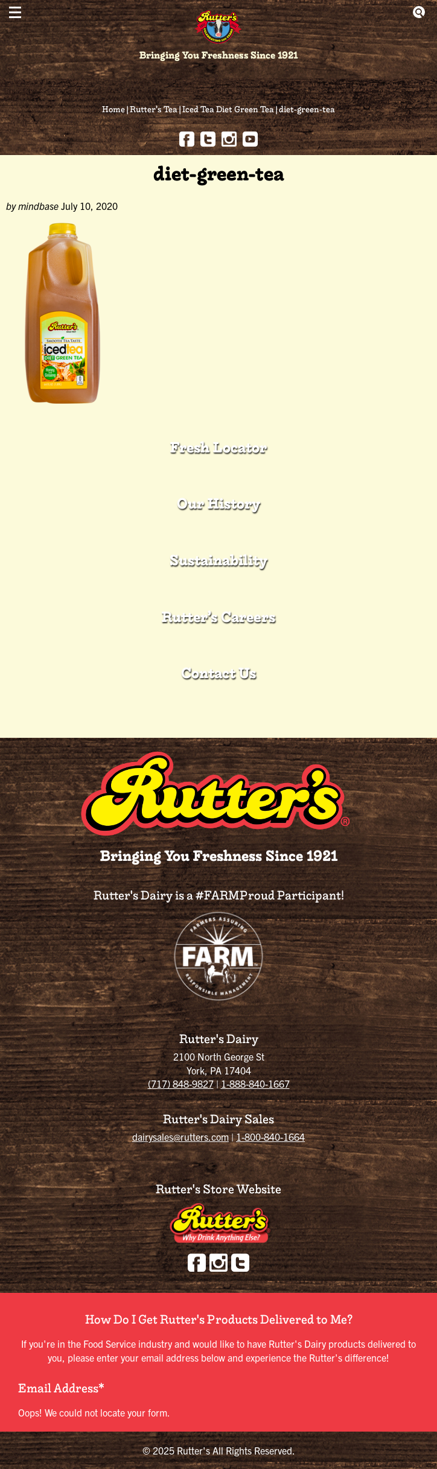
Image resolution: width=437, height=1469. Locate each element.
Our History (218, 503)
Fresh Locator (218, 447)
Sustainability (218, 560)
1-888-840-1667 (255, 1083)
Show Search (419, 12)
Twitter (207, 139)
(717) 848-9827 (181, 1083)
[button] (15, 12)
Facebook (186, 139)
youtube (250, 139)
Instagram (229, 139)
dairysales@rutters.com (180, 1137)
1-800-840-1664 (270, 1137)
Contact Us (218, 673)
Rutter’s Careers (218, 616)
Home (113, 109)
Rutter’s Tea (153, 109)
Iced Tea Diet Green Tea (228, 109)
